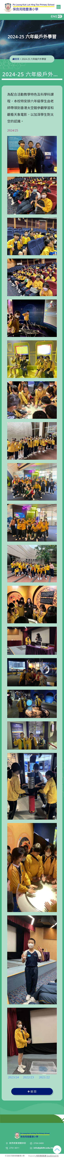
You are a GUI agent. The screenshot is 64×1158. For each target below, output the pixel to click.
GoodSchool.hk (52, 1156)
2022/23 (28, 1077)
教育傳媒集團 (41, 1156)
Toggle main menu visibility (59, 6)
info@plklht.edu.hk (43, 1147)
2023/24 (13, 1077)
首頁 (15, 59)
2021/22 (44, 1077)
